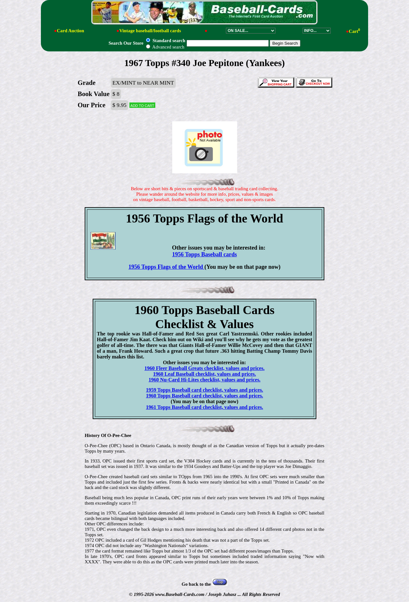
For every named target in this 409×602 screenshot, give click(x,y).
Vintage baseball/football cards (150, 30)
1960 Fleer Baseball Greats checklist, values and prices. (204, 368)
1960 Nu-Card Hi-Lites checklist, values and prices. (204, 379)
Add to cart (142, 105)
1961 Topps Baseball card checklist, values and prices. (204, 407)
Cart (354, 31)
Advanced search (165, 46)
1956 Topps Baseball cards (204, 254)
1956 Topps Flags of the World (166, 267)
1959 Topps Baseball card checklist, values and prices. (204, 390)
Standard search (165, 40)
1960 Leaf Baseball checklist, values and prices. (204, 374)
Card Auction (70, 30)
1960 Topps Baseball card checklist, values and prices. (204, 395)
